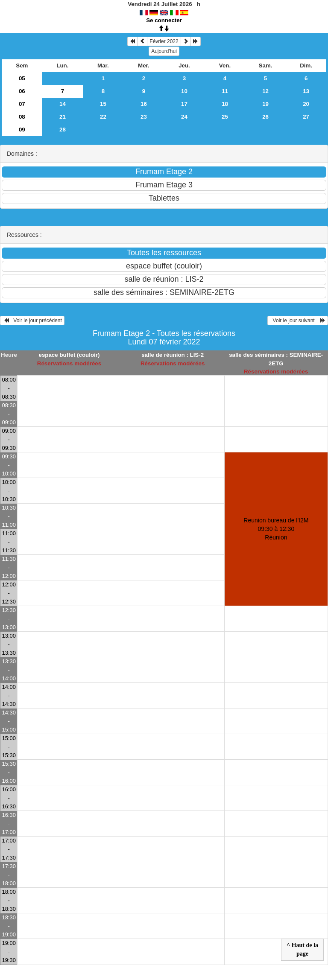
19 (265, 104)
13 (306, 91)
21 (62, 117)
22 (103, 117)
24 (184, 117)
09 (22, 129)
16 (144, 104)
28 (62, 129)
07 (22, 104)
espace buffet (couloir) (69, 355)
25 (225, 117)
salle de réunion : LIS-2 (172, 355)
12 (265, 91)
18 (225, 104)
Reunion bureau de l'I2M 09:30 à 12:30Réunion (275, 529)
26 (265, 117)
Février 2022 (163, 41)
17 (184, 104)
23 (144, 117)
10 (184, 91)
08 (22, 117)
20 (306, 104)
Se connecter (164, 20)
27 (306, 117)
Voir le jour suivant (297, 321)
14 (62, 104)
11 (225, 91)
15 (103, 104)
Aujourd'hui (164, 51)
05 (22, 78)
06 (22, 91)
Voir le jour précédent (32, 321)
